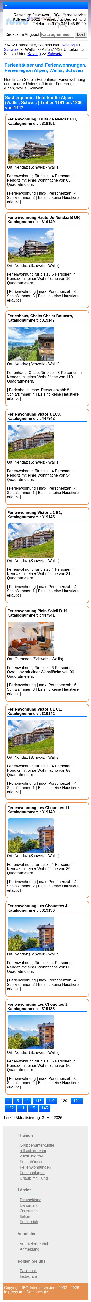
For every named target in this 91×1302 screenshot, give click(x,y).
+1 (22, 1108)
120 (64, 1101)
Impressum (13, 1292)
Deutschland (30, 1200)
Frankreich (29, 1222)
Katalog (68, 45)
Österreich (29, 1211)
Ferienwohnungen (35, 1167)
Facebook (28, 1271)
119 (51, 1101)
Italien (25, 1216)
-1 (27, 1101)
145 (44, 1108)
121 (77, 1101)
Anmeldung (29, 1249)
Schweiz (11, 49)
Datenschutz (37, 1292)
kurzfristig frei (31, 1156)
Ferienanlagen (32, 1173)
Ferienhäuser (31, 1162)
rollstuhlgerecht (33, 1151)
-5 (17, 1101)
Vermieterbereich (34, 1244)
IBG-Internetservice (38, 1288)
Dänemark (29, 1205)
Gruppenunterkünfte (37, 1145)
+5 (33, 1108)
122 (10, 1108)
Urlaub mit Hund (34, 1178)
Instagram (28, 1276)
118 (38, 1101)
